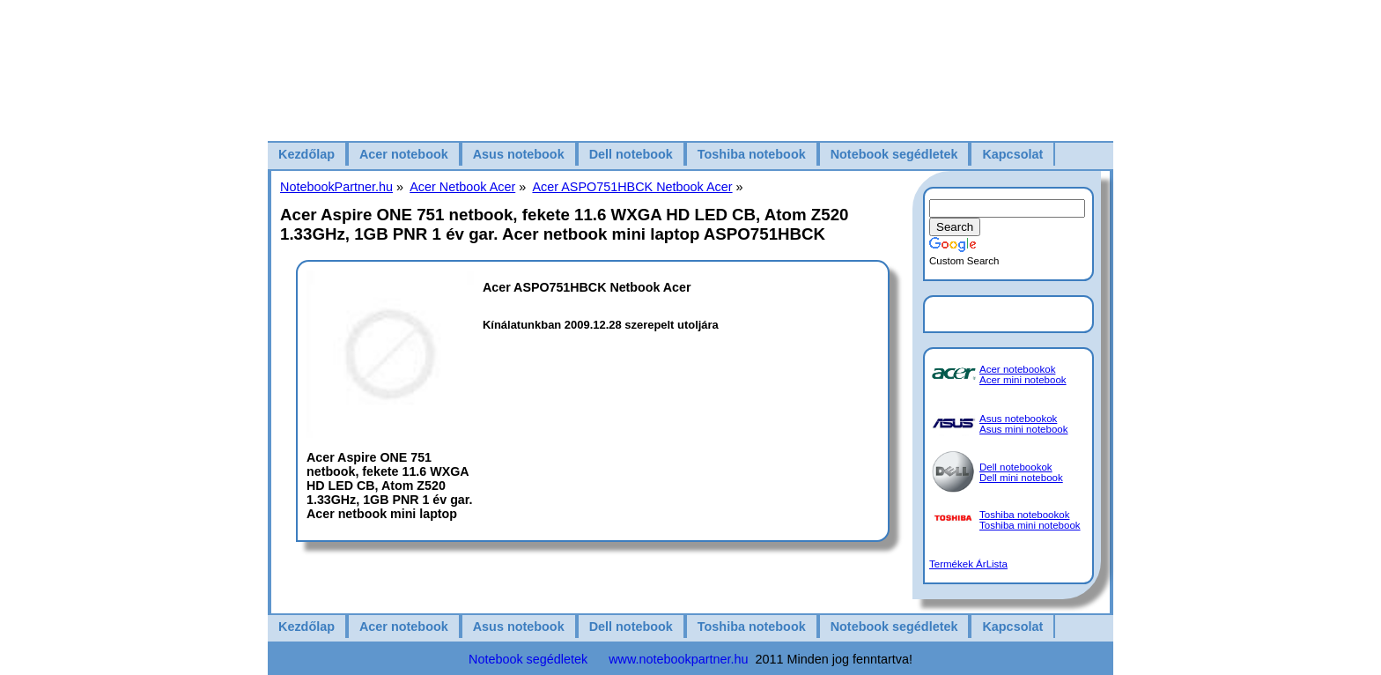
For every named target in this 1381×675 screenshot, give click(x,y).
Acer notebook (403, 154)
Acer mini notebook (1023, 380)
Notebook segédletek (894, 154)
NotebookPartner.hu (336, 187)
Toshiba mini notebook (1030, 525)
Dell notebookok (1015, 467)
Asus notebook (519, 154)
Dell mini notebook (1021, 477)
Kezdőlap (306, 154)
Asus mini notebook (1023, 429)
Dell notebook (631, 154)
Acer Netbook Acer (462, 187)
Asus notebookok (1018, 418)
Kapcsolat (1012, 154)
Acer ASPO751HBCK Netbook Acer (632, 187)
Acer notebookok (1017, 369)
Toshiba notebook (752, 154)
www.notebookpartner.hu (678, 659)
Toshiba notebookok (1024, 514)
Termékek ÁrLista (968, 564)
